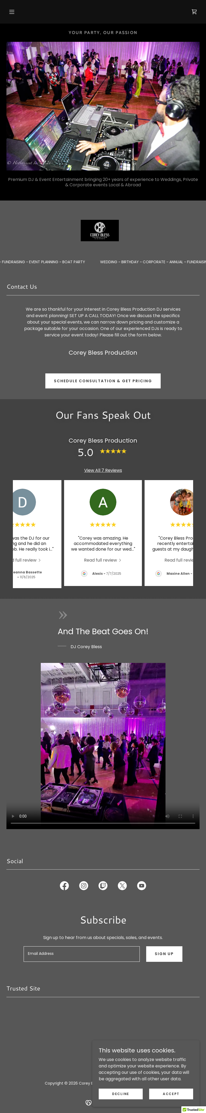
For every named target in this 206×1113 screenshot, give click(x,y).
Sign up (164, 953)
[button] (11, 11)
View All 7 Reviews (103, 470)
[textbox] (82, 954)
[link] (194, 11)
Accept (171, 1093)
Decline (120, 1093)
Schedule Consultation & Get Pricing (103, 381)
